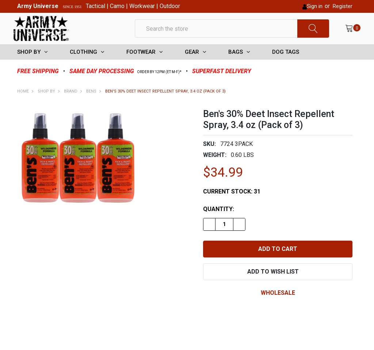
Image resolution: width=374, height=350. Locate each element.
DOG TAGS (285, 64)
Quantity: (218, 221)
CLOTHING (83, 64)
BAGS (235, 64)
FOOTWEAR (141, 64)
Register (342, 6)
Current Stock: (231, 203)
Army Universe (37, 6)
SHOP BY (29, 64)
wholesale (278, 304)
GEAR (192, 64)
